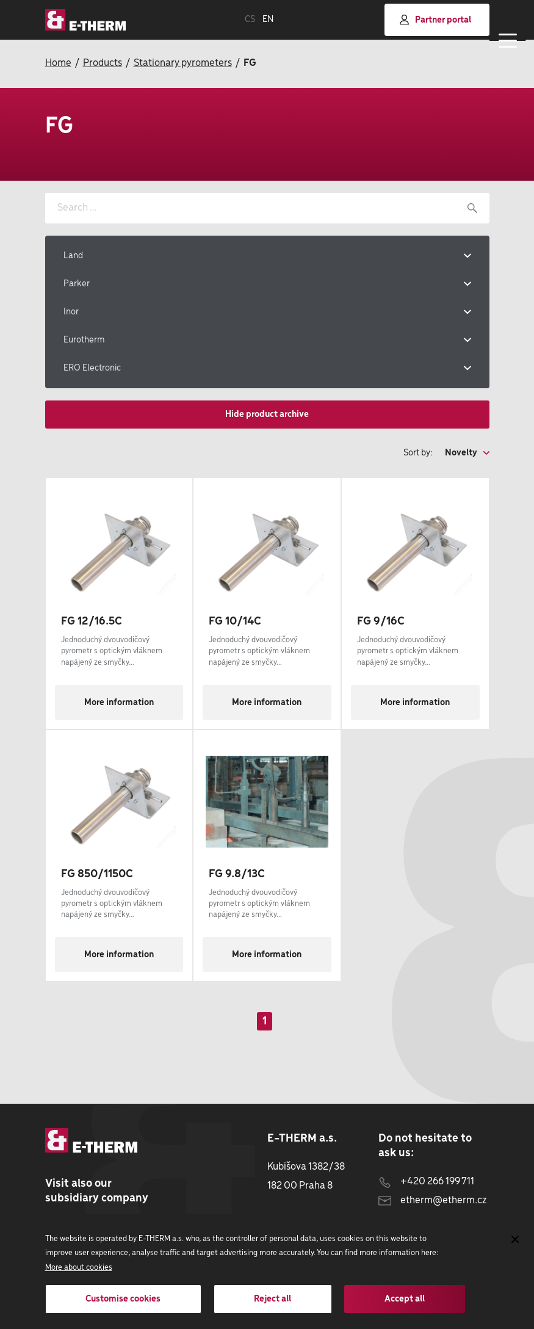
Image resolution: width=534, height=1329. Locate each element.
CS (250, 19)
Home (58, 63)
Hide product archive (267, 414)
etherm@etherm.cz (432, 1200)
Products (102, 63)
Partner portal (435, 20)
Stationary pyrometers (183, 63)
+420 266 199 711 (426, 1181)
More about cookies (78, 1267)
